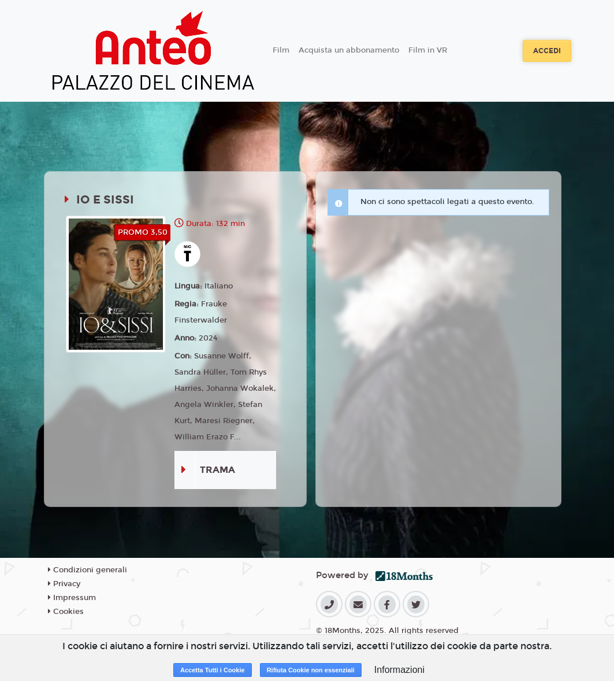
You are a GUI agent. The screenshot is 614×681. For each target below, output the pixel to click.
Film (281, 50)
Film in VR (427, 50)
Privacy (64, 584)
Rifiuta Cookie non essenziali (311, 670)
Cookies (66, 611)
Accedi (547, 51)
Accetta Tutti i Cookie (212, 670)
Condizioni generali (87, 570)
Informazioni (399, 670)
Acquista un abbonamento (349, 50)
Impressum (72, 597)
